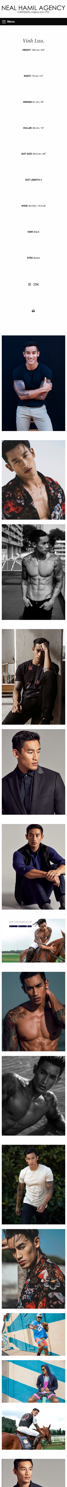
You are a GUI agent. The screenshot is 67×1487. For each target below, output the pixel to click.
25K (33, 284)
